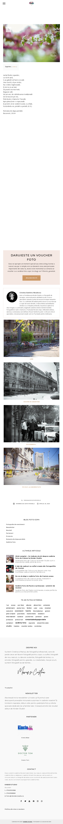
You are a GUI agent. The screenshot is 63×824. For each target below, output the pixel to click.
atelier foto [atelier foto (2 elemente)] (21, 608)
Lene (31, 359)
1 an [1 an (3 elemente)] (7, 605)
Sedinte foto (11, 542)
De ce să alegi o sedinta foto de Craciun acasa (34, 576)
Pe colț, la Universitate (31, 487)
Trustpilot (9, 688)
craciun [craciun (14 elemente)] (48, 608)
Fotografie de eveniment (15, 524)
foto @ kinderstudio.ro (15, 796)
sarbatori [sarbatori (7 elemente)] (9, 623)
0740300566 (11, 790)
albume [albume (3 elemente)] (28, 605)
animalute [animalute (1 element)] (46, 605)
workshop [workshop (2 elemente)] (37, 626)
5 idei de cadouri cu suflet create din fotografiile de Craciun (35, 567)
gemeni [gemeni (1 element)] (47, 611)
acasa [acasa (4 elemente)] (13, 605)
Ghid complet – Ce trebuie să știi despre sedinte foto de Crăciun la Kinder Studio (35, 557)
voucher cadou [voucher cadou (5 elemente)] (26, 626)
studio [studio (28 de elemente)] (9, 626)
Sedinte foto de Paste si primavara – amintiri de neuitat (35, 587)
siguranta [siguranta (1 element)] (32, 623)
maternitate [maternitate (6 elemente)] (31, 613)
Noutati (9, 530)
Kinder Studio (27, 821)
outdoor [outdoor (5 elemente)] (20, 616)
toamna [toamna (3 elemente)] (16, 626)
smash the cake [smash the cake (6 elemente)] (43, 623)
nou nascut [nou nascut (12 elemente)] (10, 616)
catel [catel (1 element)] (35, 608)
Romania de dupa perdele (25, 503)
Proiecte (9, 536)
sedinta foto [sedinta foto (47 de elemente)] (20, 623)
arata (14, 66)
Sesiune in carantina (31, 402)
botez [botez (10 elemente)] (29, 608)
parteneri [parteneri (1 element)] (39, 616)
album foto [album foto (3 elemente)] (37, 605)
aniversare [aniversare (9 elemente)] (10, 608)
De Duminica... (31, 444)
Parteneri (9, 533)
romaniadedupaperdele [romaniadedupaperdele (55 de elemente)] (35, 620)
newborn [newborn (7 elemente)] (41, 613)
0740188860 (11, 793)
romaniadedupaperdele (32, 500)
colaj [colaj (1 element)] (41, 608)
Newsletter (10, 527)
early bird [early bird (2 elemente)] (9, 611)
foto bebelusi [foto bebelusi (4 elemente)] (38, 611)
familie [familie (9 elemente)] (28, 611)
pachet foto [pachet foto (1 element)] (29, 616)
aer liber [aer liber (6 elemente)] (21, 605)
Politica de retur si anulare (14, 809)
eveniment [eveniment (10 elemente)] (19, 611)
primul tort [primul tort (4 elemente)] (19, 619)
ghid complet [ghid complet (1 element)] (10, 613)
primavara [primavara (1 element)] (9, 619)
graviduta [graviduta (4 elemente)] (21, 613)
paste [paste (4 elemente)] (46, 616)
